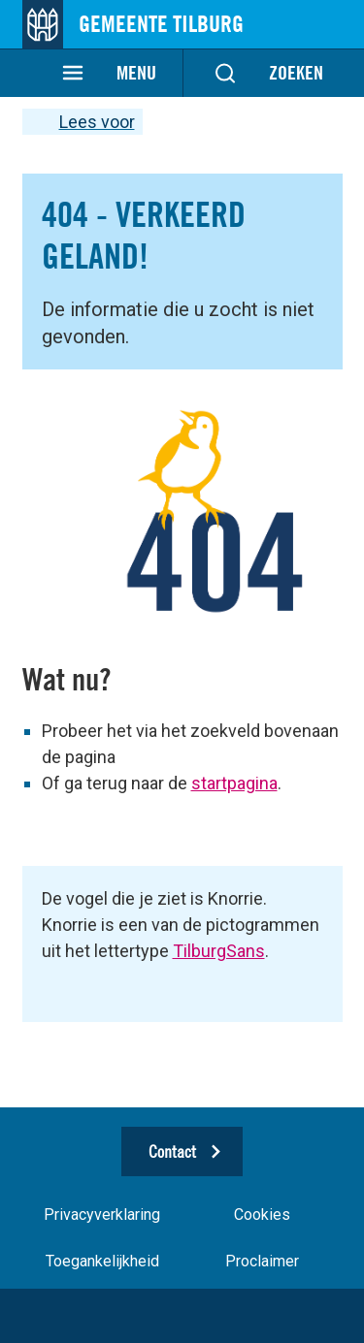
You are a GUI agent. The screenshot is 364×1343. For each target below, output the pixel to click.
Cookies (262, 1214)
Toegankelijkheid (102, 1261)
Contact (172, 1151)
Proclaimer (262, 1261)
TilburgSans (219, 951)
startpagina (234, 783)
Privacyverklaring (102, 1214)
